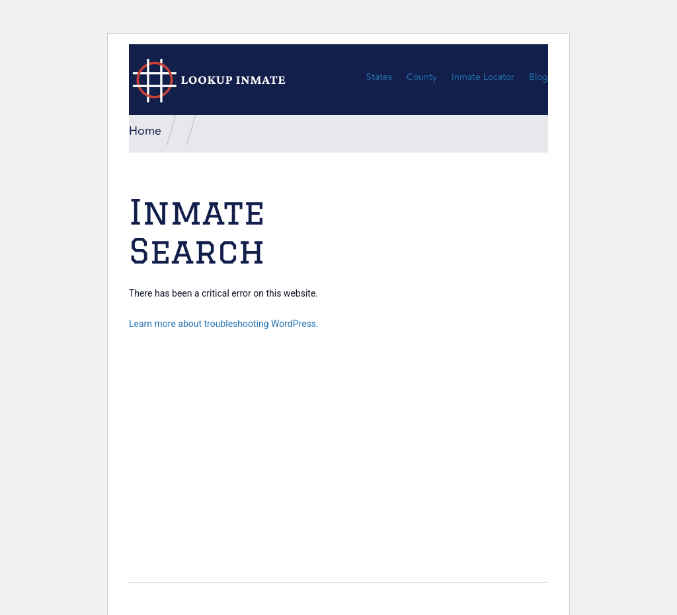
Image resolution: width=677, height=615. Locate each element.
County (422, 77)
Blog (538, 77)
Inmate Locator (483, 77)
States (379, 77)
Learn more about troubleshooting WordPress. (224, 323)
